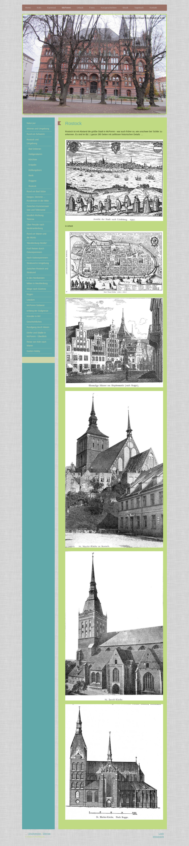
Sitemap (46, 833)
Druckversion (33, 833)
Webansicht (158, 836)
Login (161, 833)
